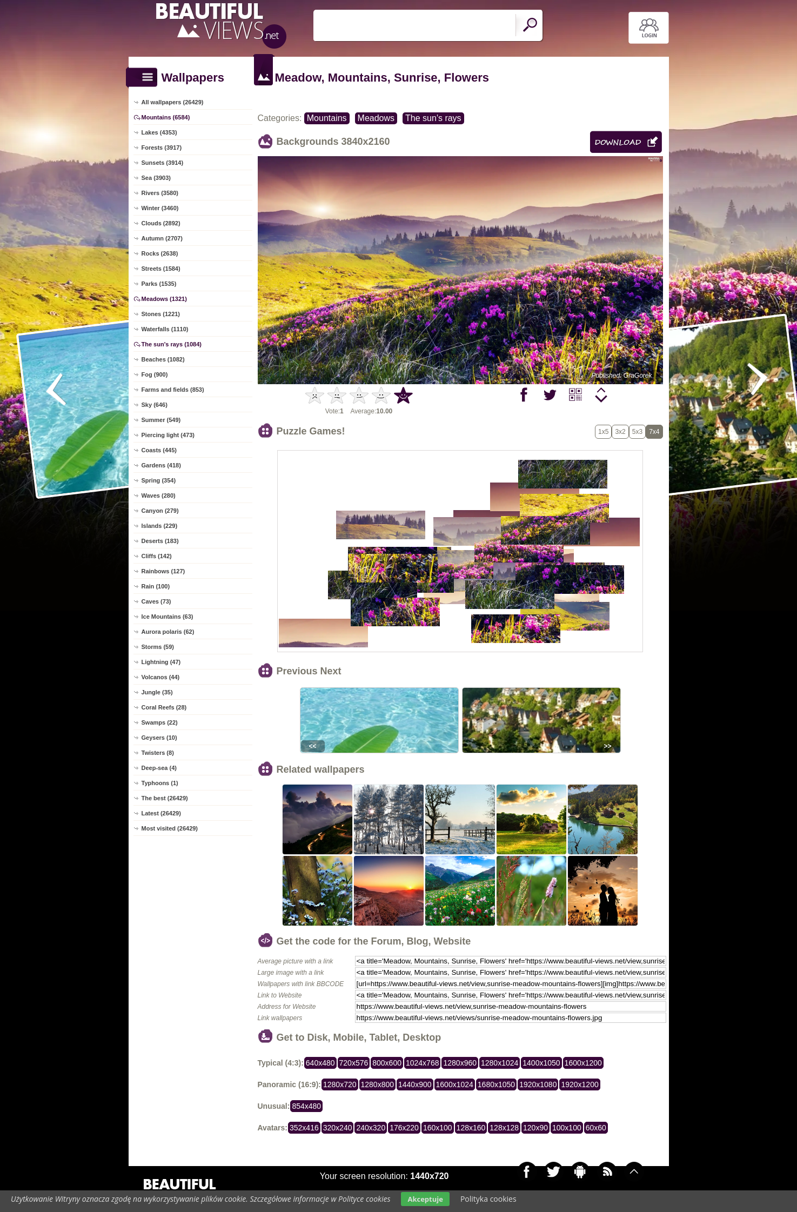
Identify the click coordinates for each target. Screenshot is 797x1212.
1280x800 (377, 1084)
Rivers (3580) (160, 193)
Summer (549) (161, 420)
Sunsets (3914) (163, 162)
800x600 (386, 1063)
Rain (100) (156, 586)
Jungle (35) (157, 692)
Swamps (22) (160, 722)
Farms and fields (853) (173, 389)
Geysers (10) (159, 737)
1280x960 (460, 1063)
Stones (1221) (161, 314)
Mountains (327, 118)
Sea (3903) (156, 178)
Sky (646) (155, 404)
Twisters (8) (158, 752)
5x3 (637, 432)
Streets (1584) (161, 268)
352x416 (304, 1127)
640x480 (320, 1063)
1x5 (603, 432)
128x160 (471, 1127)
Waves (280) (159, 495)
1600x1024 (454, 1084)
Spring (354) (159, 480)
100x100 (566, 1127)
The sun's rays (433, 118)
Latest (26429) (161, 813)
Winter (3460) (160, 208)
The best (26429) (165, 798)
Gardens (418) (161, 465)
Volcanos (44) (161, 677)
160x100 (437, 1127)
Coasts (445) (159, 450)
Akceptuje (425, 1199)
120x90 (535, 1127)
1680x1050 (496, 1084)
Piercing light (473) (168, 435)
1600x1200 (583, 1063)
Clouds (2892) (161, 223)
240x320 (370, 1127)
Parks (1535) (159, 283)
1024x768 (422, 1063)
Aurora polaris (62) (168, 631)
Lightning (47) (161, 662)
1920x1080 (538, 1084)
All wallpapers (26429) (173, 102)
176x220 (404, 1127)
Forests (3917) (162, 147)
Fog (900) (155, 374)
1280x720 (340, 1084)
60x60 (596, 1127)
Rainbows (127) (163, 571)
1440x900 (415, 1084)
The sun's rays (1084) (172, 344)
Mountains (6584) (166, 117)
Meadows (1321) (164, 299)
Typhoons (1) (160, 783)
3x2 (620, 432)
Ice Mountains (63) (167, 616)
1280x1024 (499, 1063)
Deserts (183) (160, 541)
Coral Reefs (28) (164, 707)
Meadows (376, 118)
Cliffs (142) (157, 556)
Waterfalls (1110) (165, 329)
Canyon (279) (160, 510)
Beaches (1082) (163, 359)
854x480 (306, 1106)
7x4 (654, 432)
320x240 (337, 1127)
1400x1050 (541, 1063)
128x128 (504, 1127)
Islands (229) (160, 526)
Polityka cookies (488, 1199)
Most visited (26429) (170, 828)
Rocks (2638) (160, 253)
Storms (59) (158, 647)
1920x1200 (579, 1084)
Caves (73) (156, 601)
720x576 (354, 1063)
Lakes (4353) (159, 132)
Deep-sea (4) (159, 768)
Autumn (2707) (162, 238)
